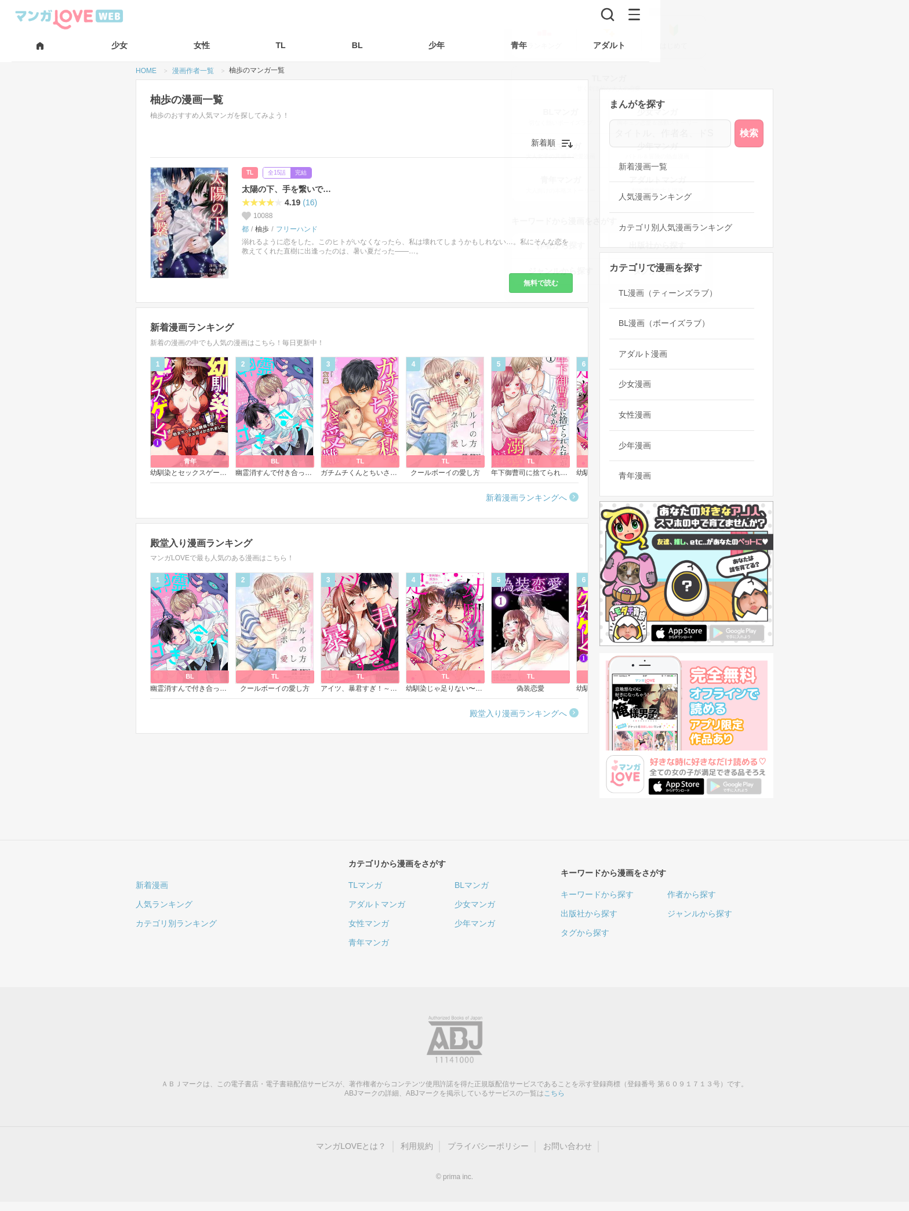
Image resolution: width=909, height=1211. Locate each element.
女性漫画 (635, 414)
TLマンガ (365, 885)
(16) (310, 202)
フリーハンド (297, 229)
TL (249, 172)
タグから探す (585, 932)
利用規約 (417, 1146)
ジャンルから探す (699, 913)
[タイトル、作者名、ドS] (670, 133)
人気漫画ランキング (655, 196)
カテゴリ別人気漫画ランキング (675, 227)
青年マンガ (368, 942)
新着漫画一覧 (643, 166)
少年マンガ (474, 923)
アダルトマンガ (376, 904)
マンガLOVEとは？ (351, 1146)
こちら (554, 1093)
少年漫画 (635, 445)
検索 (749, 133)
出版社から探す (589, 913)
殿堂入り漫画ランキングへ (518, 713)
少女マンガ (474, 904)
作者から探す (691, 894)
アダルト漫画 (643, 353)
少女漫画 (635, 384)
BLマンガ (471, 885)
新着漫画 (152, 885)
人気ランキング (164, 904)
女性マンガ (368, 923)
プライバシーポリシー (488, 1146)
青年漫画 (635, 475)
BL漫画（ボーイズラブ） (664, 323)
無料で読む (540, 283)
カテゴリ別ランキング (176, 923)
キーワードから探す (597, 894)
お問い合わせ (567, 1146)
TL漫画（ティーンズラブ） (668, 293)
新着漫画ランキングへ (526, 497)
